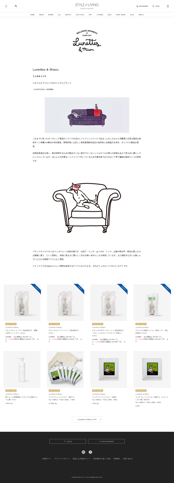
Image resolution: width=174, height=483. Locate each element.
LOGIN (68, 441)
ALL (59, 15)
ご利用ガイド (46, 459)
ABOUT (141, 15)
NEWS (41, 15)
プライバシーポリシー (62, 459)
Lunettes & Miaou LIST (87, 419)
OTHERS (100, 15)
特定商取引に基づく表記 (102, 459)
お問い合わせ (127, 459)
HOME (32, 15)
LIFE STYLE (80, 15)
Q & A (132, 15)
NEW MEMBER (106, 441)
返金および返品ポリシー (81, 459)
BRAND (50, 15)
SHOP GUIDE (120, 15)
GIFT (90, 15)
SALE (109, 15)
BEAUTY (68, 15)
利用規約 (117, 459)
